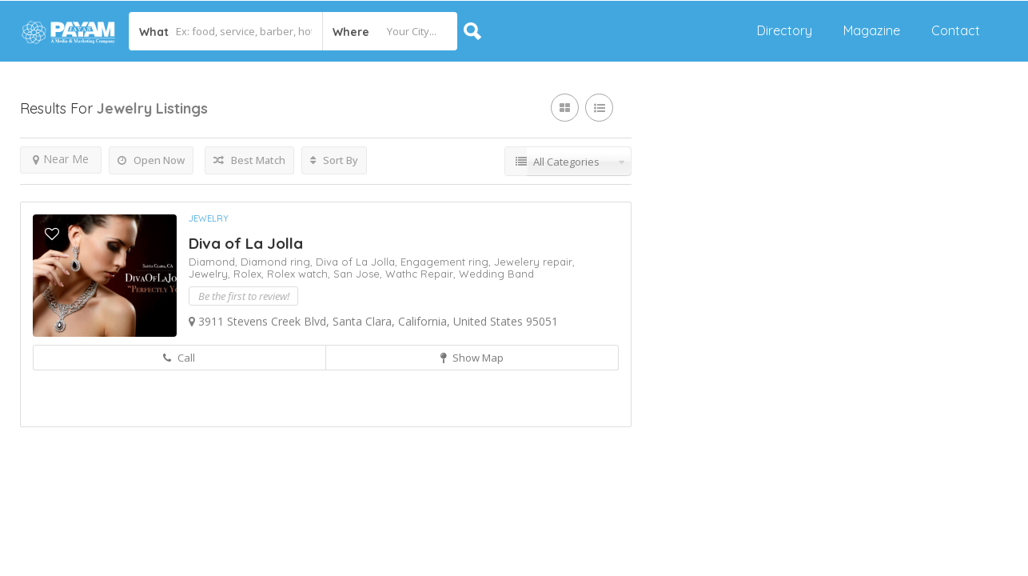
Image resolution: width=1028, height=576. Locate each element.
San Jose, (359, 273)
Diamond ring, (278, 261)
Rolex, (250, 273)
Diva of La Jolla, (358, 261)
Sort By (334, 160)
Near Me (61, 158)
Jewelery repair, (534, 261)
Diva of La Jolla (246, 243)
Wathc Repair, (422, 273)
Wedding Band (496, 273)
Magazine (871, 30)
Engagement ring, (447, 261)
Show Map (472, 357)
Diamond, (215, 261)
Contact (955, 30)
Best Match (249, 160)
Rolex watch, (300, 273)
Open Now (151, 160)
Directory (784, 30)
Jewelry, (211, 273)
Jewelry (209, 218)
